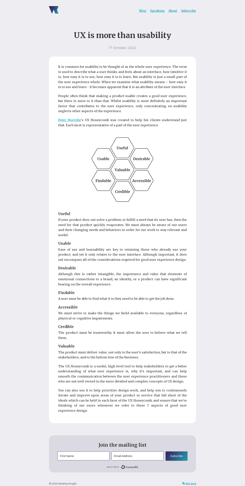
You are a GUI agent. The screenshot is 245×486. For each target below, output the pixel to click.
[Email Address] (137, 455)
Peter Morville (69, 120)
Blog (142, 11)
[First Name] (83, 455)
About (172, 11)
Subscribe (188, 11)
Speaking (157, 11)
